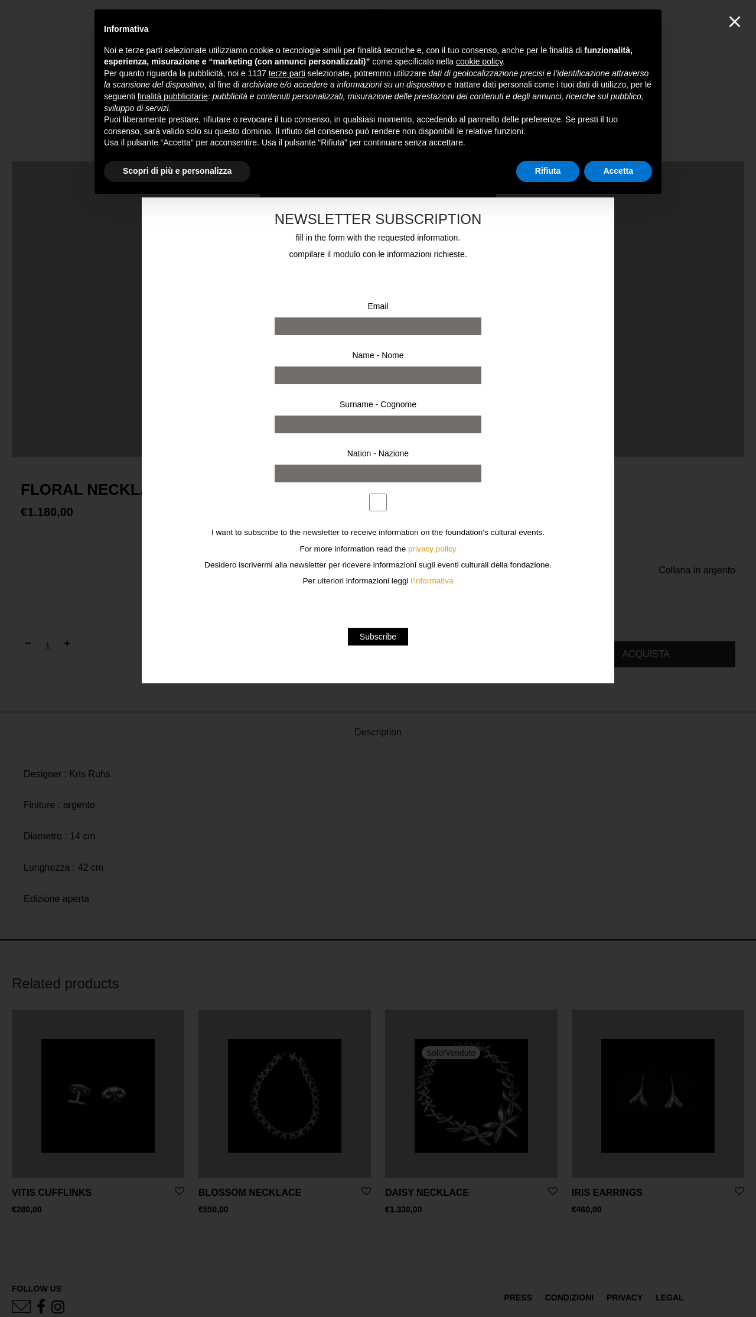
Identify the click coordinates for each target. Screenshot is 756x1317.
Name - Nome (377, 355)
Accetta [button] (618, 171)
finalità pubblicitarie (173, 96)
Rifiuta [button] (548, 171)
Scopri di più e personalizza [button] (177, 171)
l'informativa (431, 580)
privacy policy (432, 548)
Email (377, 306)
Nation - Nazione (378, 453)
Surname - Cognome (378, 404)
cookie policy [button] (479, 61)
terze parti (287, 73)
